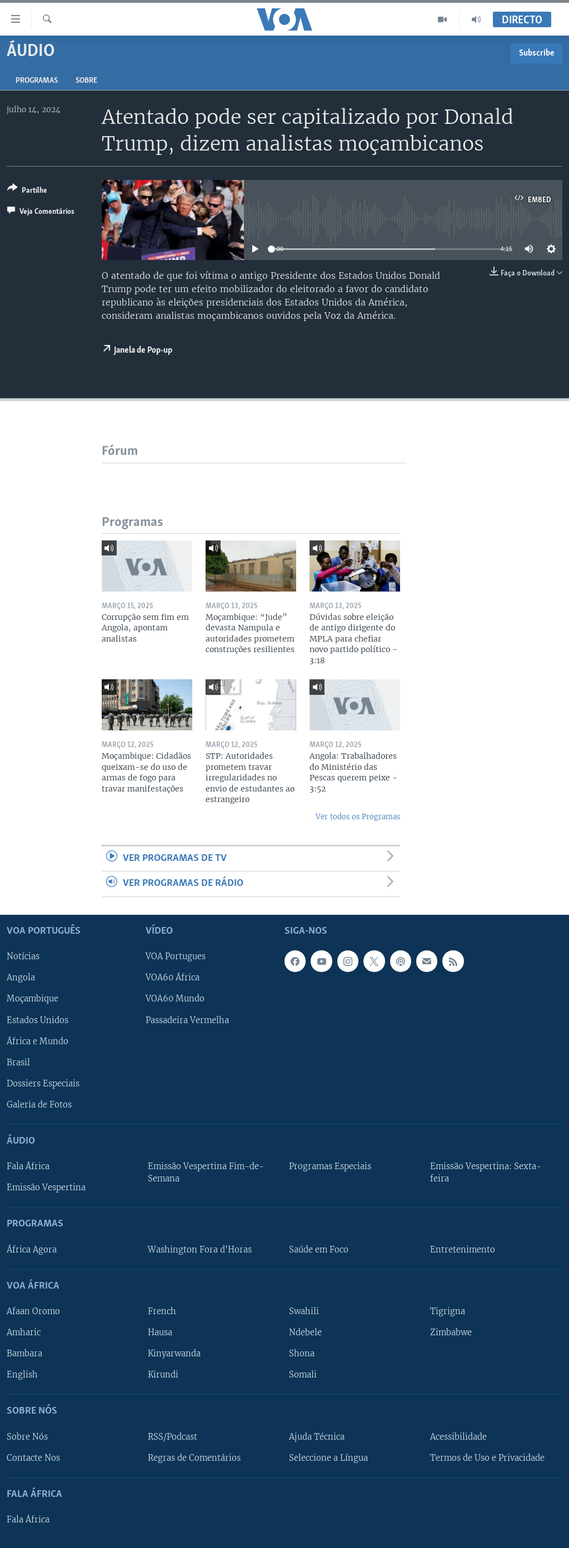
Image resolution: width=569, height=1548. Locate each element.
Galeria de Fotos (39, 1104)
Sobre (86, 81)
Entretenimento (462, 1249)
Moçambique (32, 999)
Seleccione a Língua (328, 1457)
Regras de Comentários (194, 1457)
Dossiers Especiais (43, 1083)
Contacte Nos (33, 1457)
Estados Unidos (37, 1020)
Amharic (24, 1332)
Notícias (23, 956)
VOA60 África (172, 978)
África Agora (32, 1249)
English (22, 1375)
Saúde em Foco (318, 1249)
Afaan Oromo (33, 1311)
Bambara (24, 1354)
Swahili (304, 1311)
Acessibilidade (458, 1436)
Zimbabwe (451, 1332)
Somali (303, 1375)
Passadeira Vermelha (187, 1020)
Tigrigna (447, 1311)
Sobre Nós (27, 1436)
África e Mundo (37, 1041)
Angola (21, 978)
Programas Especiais (330, 1166)
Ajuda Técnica (317, 1436)
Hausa (160, 1332)
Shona (302, 1354)
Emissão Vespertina (46, 1188)
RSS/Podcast (172, 1436)
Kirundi (163, 1375)
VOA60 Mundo (175, 999)
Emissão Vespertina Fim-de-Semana (206, 1172)
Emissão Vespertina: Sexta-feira (485, 1172)
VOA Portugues (176, 956)
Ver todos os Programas (358, 816)
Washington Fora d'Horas (200, 1249)
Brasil (18, 1062)
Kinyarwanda (174, 1354)
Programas (37, 81)
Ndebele (305, 1332)
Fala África (28, 1166)
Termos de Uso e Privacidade (487, 1457)
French (162, 1311)
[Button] (27, 191)
